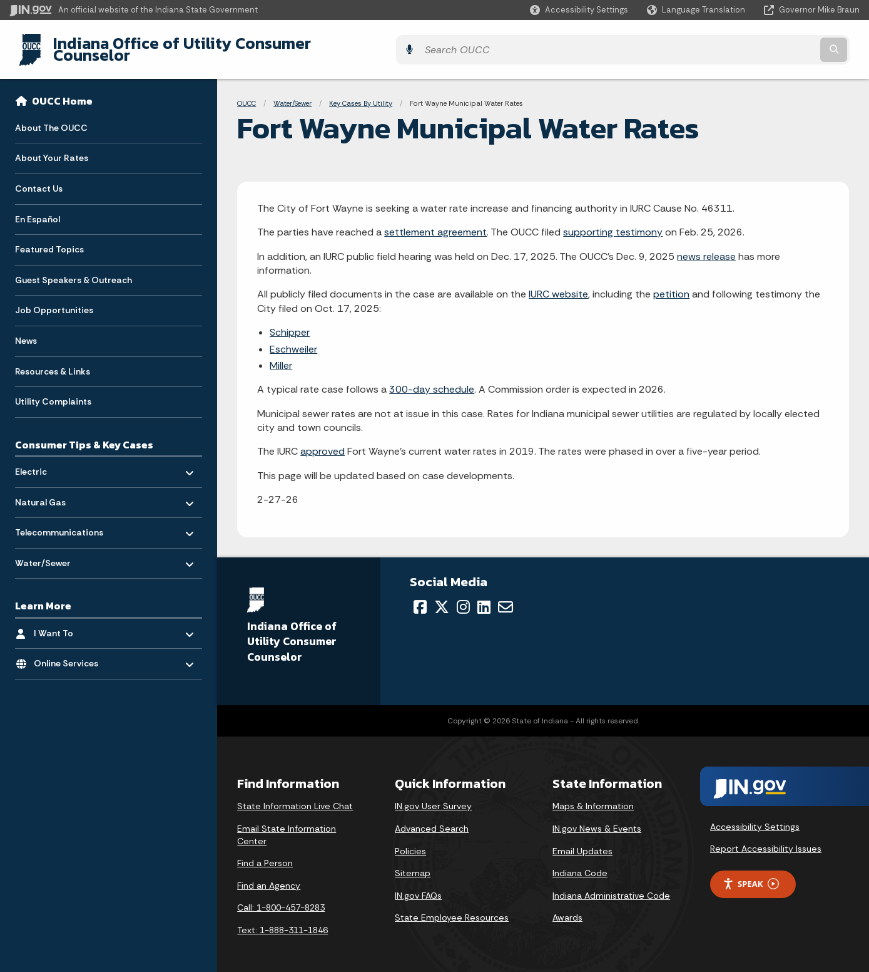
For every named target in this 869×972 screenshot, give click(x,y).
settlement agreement (435, 222)
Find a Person (265, 853)
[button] (579, 10)
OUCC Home (62, 91)
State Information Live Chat (295, 796)
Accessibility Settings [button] (755, 816)
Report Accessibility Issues (765, 839)
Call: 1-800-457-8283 (281, 898)
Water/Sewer (292, 94)
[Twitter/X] (441, 597)
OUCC (246, 94)
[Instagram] (463, 597)
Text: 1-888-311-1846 (282, 920)
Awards (567, 908)
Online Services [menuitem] (70, 651)
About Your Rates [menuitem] (51, 148)
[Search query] (755, 45)
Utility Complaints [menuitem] (53, 392)
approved (322, 441)
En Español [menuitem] (37, 209)
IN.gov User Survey (433, 796)
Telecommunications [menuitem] (59, 520)
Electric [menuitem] (51, 458)
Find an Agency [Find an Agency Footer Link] (268, 875)
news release (706, 246)
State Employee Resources (452, 908)
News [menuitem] (26, 331)
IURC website (558, 284)
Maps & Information (593, 796)
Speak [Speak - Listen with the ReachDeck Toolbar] (751, 875)
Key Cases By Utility (360, 94)
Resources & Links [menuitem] (52, 361)
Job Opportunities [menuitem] (54, 300)
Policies (410, 841)
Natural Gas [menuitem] (51, 489)
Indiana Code (579, 863)
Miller (281, 356)
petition (671, 284)
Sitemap (412, 863)
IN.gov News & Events (596, 819)
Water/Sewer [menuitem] (51, 550)
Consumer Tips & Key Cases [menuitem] (84, 435)
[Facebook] (420, 597)
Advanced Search (432, 819)
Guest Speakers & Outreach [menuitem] (73, 270)
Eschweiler (293, 339)
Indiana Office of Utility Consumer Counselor (211, 44)
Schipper (290, 322)
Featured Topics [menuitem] (49, 240)
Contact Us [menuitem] (39, 179)
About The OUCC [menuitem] (51, 117)
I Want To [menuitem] (70, 620)
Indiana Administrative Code (611, 885)
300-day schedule (431, 379)
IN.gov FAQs (418, 885)
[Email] (505, 597)
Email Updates (582, 841)
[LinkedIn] (483, 597)
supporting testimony (613, 222)
